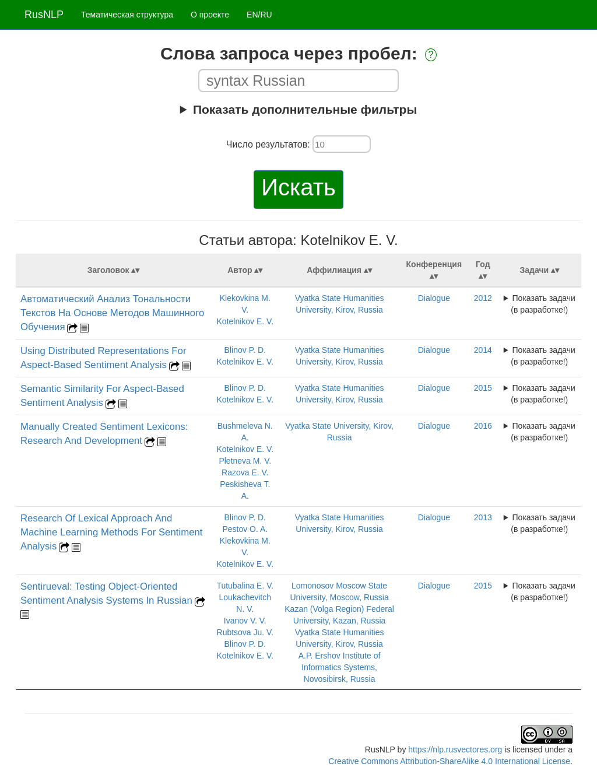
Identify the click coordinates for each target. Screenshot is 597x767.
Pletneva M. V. (245, 460)
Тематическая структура (127, 14)
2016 (483, 425)
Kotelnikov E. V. (245, 321)
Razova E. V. (245, 472)
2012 (483, 298)
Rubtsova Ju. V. (245, 632)
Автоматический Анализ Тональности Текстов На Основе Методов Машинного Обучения (112, 312)
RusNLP (44, 14)
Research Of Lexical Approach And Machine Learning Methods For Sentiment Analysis (111, 532)
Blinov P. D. (245, 350)
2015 (483, 388)
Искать (298, 187)
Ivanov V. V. (245, 620)
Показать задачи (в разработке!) (543, 303)
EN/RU (259, 14)
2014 (483, 350)
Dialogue (434, 298)
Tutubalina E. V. (244, 585)
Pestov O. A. (245, 529)
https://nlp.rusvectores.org (455, 749)
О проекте (210, 14)
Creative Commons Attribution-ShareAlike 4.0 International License (449, 761)
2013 (483, 517)
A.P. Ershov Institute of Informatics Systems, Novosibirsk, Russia (339, 667)
